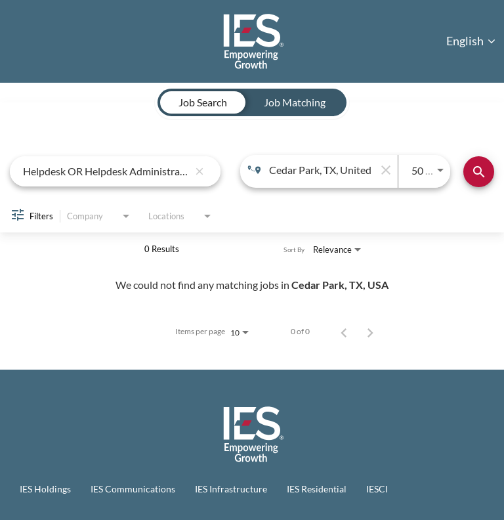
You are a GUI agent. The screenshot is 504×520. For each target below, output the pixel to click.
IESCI (377, 488)
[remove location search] (384, 170)
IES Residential (316, 488)
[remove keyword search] (199, 171)
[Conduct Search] (478, 171)
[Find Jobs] (478, 171)
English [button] (470, 40)
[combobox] (105, 171)
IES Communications (133, 488)
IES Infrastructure (231, 488)
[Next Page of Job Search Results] (370, 331)
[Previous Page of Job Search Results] (344, 331)
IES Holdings (45, 488)
